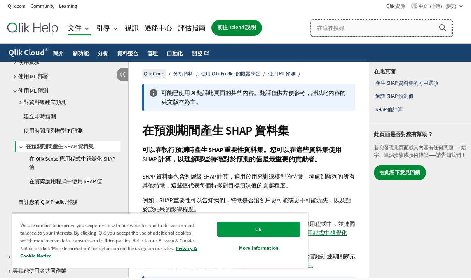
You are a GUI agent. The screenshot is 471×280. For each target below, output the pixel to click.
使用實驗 (29, 61)
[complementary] (420, 170)
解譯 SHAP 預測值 (394, 96)
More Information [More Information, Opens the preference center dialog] (240, 248)
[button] (442, 28)
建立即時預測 (40, 116)
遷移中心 (158, 27)
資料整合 (127, 53)
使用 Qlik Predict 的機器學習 (231, 73)
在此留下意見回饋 (400, 172)
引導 (103, 27)
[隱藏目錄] (122, 74)
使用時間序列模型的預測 (53, 130)
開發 (197, 53)
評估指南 (192, 27)
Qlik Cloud (28, 52)
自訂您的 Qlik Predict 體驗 (48, 201)
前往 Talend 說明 (236, 27)
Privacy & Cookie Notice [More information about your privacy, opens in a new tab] (88, 255)
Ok (240, 229)
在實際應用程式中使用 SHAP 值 (65, 181)
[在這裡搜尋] (381, 28)
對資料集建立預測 (45, 101)
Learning (68, 6)
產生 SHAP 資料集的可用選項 (406, 83)
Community (42, 6)
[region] (149, 240)
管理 (152, 53)
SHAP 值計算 (388, 109)
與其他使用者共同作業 (39, 270)
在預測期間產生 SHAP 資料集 (60, 146)
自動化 (175, 53)
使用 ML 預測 (33, 90)
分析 (103, 53)
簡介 (58, 53)
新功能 (81, 53)
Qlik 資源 (395, 6)
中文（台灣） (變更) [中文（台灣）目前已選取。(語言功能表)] (438, 6)
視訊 (132, 27)
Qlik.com (17, 6)
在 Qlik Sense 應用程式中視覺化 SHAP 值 (72, 162)
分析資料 (183, 73)
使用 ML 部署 (33, 76)
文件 (75, 27)
